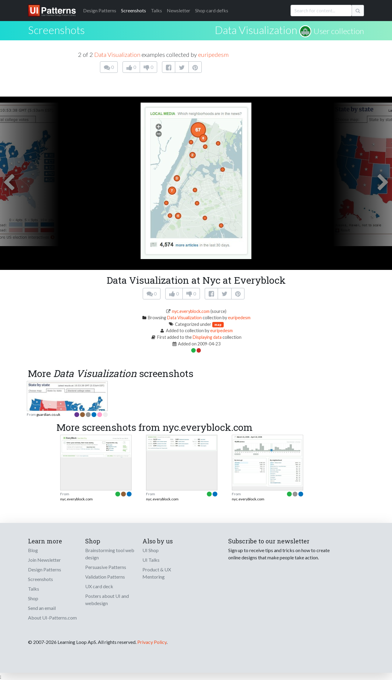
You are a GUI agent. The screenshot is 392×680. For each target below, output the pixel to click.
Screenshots (133, 10)
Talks (156, 10)
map (218, 324)
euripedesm (213, 54)
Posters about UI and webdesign (107, 599)
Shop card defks (211, 10)
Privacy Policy (151, 642)
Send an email (42, 608)
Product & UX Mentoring (156, 573)
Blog (33, 550)
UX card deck (99, 586)
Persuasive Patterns (105, 567)
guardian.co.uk (48, 414)
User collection (338, 31)
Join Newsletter (44, 560)
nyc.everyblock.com (191, 311)
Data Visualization (256, 29)
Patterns (99, 10)
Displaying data (207, 337)
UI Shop (150, 550)
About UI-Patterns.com (52, 617)
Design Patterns (44, 569)
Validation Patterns (105, 577)
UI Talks (151, 560)
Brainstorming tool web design (109, 553)
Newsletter (178, 10)
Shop (33, 598)
